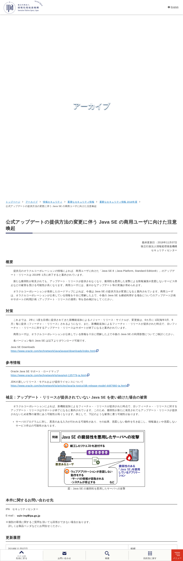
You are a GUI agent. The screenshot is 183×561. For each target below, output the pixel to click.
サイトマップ (95, 532)
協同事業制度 (72, 532)
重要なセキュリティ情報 (81, 41)
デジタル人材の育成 (146, 485)
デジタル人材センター (95, 502)
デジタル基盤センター (95, 495)
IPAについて (140, 503)
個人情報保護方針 (63, 527)
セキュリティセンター (95, 467)
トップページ (13, 41)
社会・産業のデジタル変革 (151, 494)
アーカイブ (32, 41)
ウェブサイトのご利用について (28, 527)
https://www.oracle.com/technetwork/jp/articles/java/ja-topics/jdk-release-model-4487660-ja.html (68, 224)
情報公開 (166, 527)
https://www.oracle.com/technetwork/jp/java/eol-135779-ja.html (48, 214)
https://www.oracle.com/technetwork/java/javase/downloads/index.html (53, 190)
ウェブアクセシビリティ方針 (98, 527)
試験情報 (137, 477)
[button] (5, 430)
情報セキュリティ (52, 41)
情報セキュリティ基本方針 (138, 527)
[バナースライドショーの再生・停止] (101, 449)
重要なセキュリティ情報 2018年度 (118, 41)
